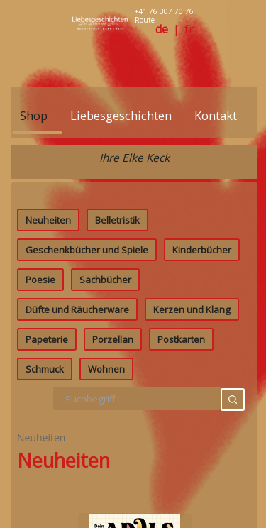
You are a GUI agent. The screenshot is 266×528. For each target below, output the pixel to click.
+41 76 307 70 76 (164, 11)
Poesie (40, 492)
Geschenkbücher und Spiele (87, 462)
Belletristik (117, 433)
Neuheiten (48, 433)
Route (145, 20)
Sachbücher (105, 492)
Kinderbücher (201, 462)
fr (189, 29)
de (161, 29)
